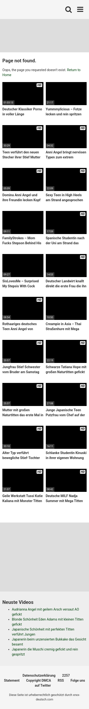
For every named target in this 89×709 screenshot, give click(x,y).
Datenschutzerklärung (39, 675)
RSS (61, 680)
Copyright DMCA (38, 680)
